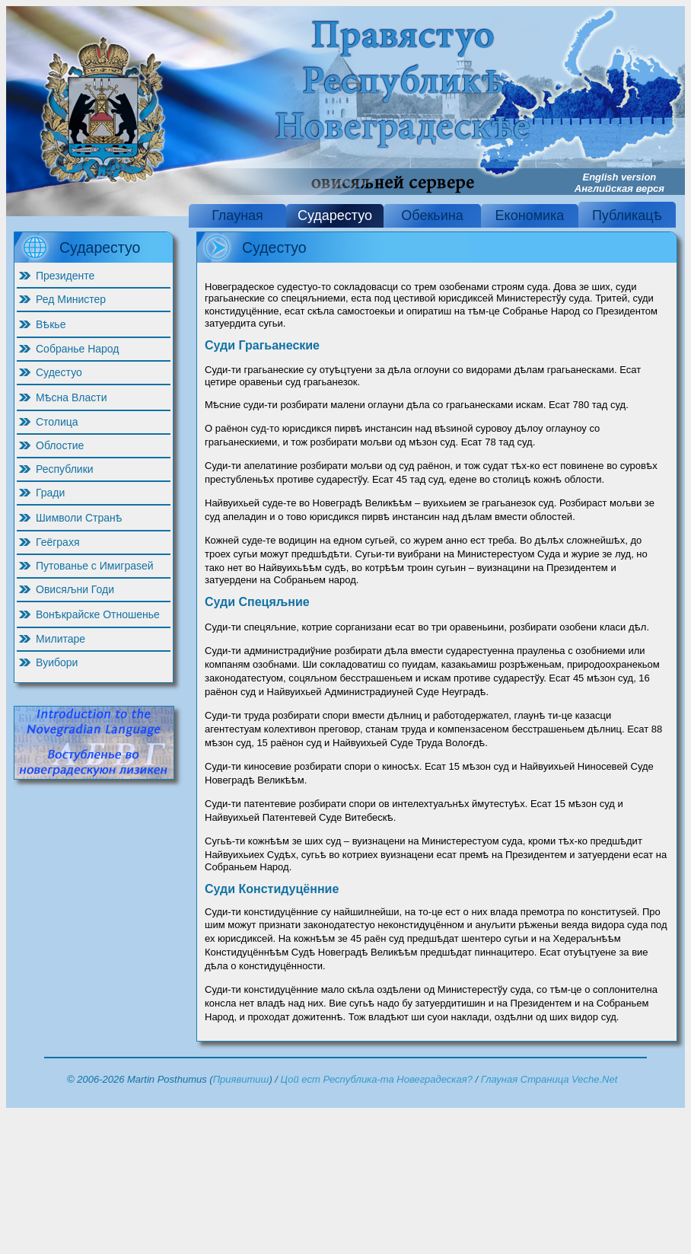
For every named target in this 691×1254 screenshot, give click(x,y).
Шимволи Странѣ (79, 518)
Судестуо (59, 372)
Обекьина (432, 215)
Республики (65, 469)
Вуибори (57, 662)
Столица (57, 422)
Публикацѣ (627, 215)
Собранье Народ (77, 349)
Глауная (237, 215)
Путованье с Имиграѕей (95, 566)
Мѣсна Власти (71, 397)
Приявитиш (241, 1079)
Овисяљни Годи (75, 589)
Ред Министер (71, 299)
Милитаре (60, 639)
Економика (530, 215)
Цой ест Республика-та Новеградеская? (377, 1079)
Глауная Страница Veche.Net (549, 1079)
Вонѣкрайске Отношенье (98, 614)
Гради (50, 493)
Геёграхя (57, 542)
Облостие (60, 445)
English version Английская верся (619, 182)
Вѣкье (50, 324)
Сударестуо (335, 215)
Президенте (65, 276)
